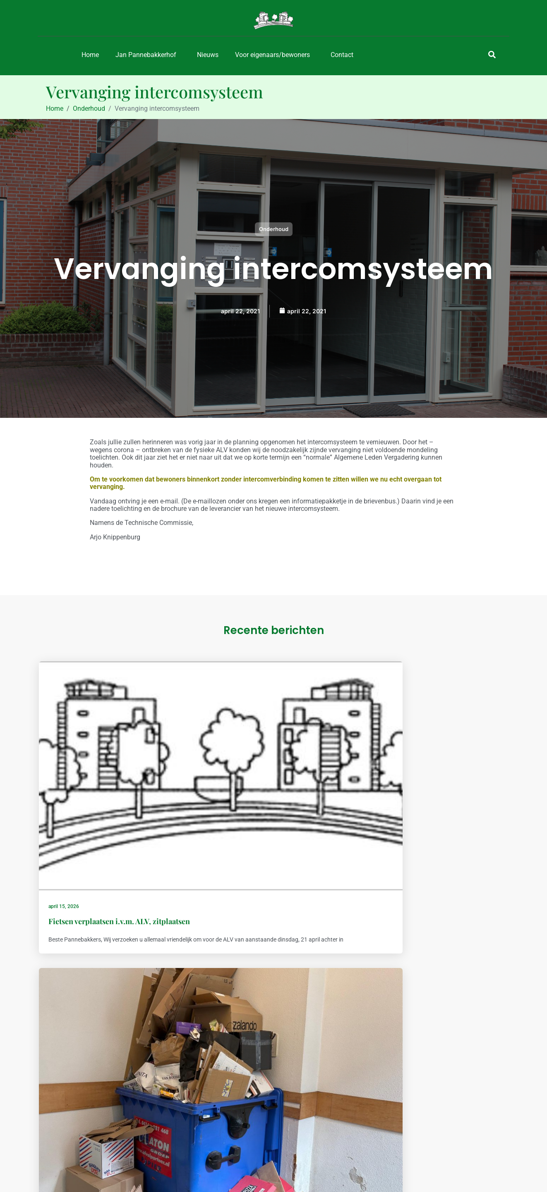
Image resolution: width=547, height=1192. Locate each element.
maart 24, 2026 (386, 768)
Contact (342, 55)
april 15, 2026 (68, 768)
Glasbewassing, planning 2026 (421, 783)
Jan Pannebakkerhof (145, 55)
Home (90, 55)
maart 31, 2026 (228, 768)
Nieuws (207, 55)
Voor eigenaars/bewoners (272, 55)
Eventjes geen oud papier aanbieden (272, 783)
